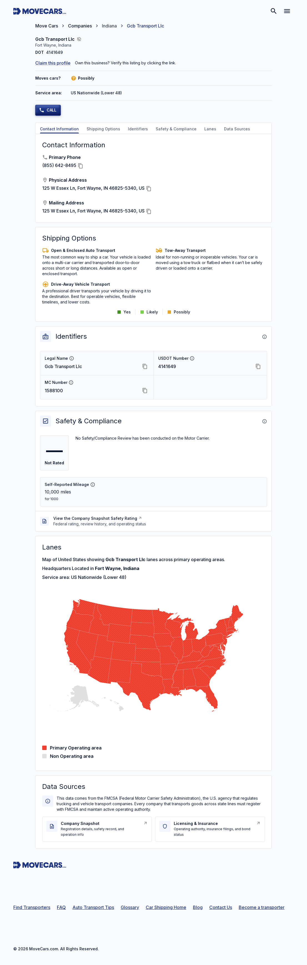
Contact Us (220, 907)
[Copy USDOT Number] (258, 366)
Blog (198, 907)
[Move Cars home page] (39, 11)
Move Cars (46, 26)
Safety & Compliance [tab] (176, 128)
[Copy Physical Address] (149, 188)
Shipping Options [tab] (103, 128)
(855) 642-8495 (59, 165)
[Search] (273, 11)
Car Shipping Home (166, 907)
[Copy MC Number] (145, 390)
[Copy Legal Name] (145, 366)
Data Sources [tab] (237, 128)
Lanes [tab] (210, 128)
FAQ (61, 907)
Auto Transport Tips (93, 907)
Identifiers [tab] (138, 128)
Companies (80, 26)
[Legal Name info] (71, 358)
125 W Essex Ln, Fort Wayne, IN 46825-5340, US (93, 188)
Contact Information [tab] (59, 128)
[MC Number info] (71, 382)
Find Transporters (31, 907)
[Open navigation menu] (287, 11)
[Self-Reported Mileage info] (92, 484)
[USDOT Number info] (192, 358)
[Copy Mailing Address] (149, 211)
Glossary (130, 907)
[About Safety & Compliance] (264, 421)
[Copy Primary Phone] (80, 166)
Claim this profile (53, 63)
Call (47, 110)
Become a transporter (262, 907)
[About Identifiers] (264, 336)
